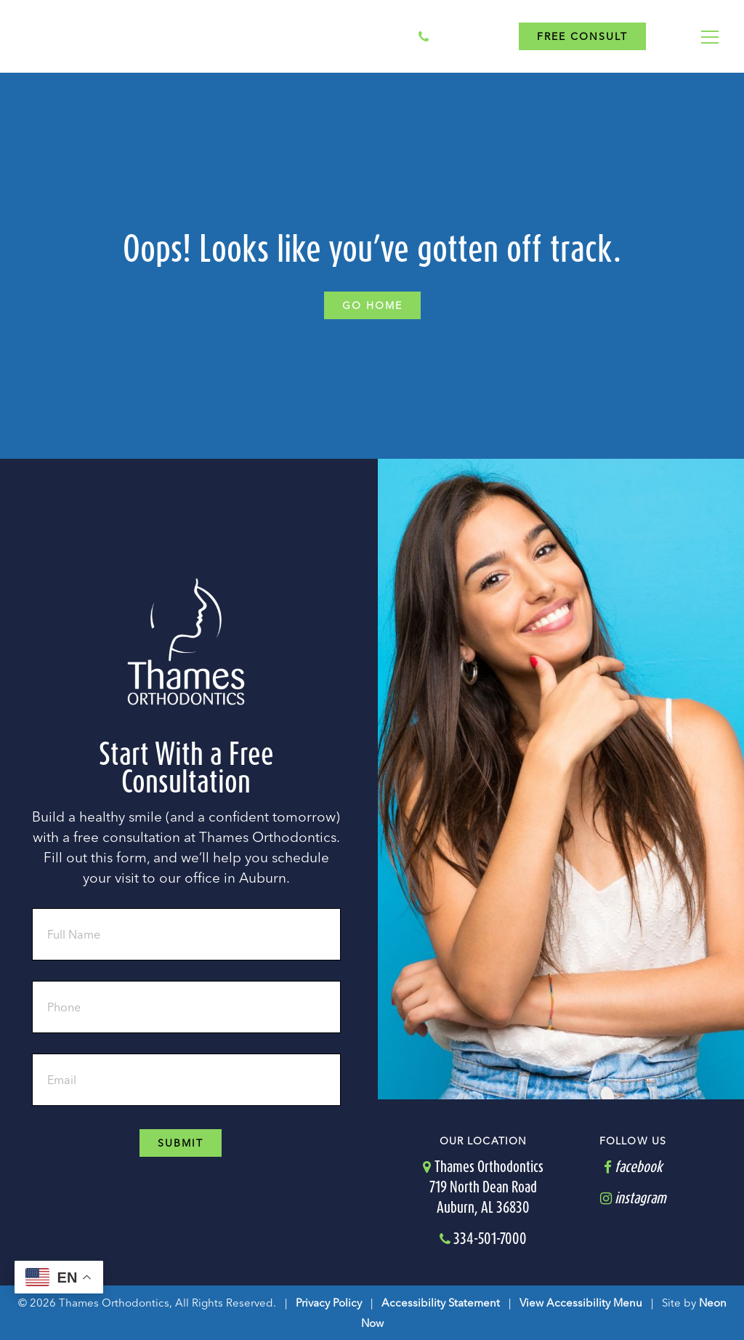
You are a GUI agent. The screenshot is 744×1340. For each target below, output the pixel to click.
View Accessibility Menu (580, 1302)
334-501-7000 (463, 36)
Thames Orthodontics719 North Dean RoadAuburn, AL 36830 (483, 1186)
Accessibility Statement (440, 1302)
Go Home (372, 305)
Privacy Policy (329, 1302)
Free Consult (582, 36)
